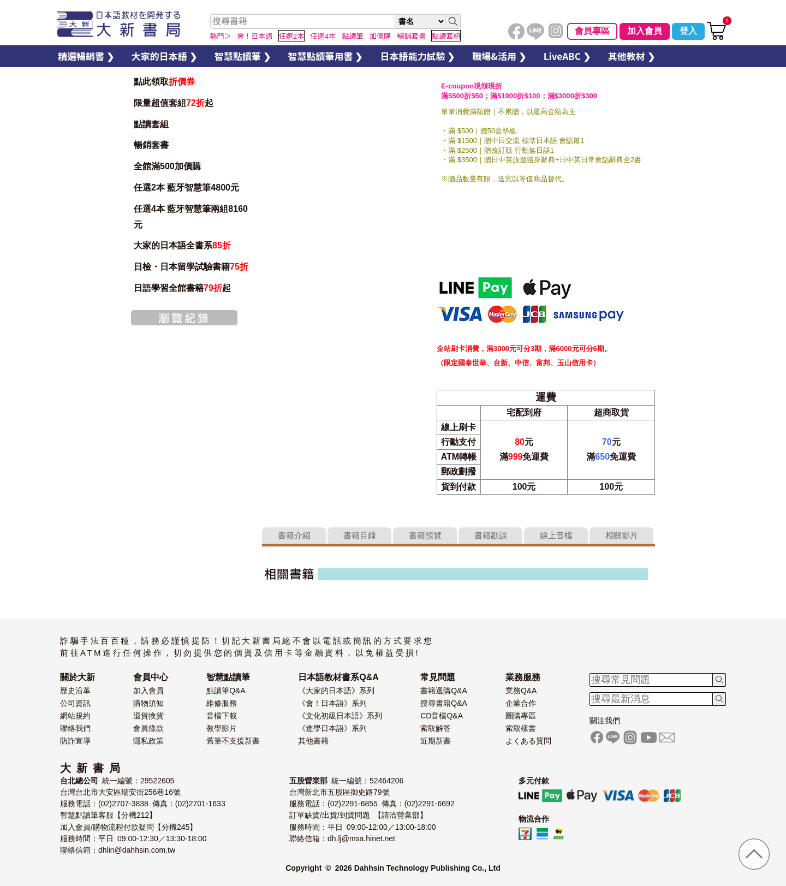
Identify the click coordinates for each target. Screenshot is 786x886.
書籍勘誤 (490, 535)
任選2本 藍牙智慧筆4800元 (186, 187)
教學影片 (221, 728)
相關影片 (621, 535)
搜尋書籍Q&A (443, 703)
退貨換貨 (148, 715)
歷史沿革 (75, 690)
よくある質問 (528, 740)
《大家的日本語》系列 (336, 690)
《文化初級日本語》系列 (340, 715)
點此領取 (164, 81)
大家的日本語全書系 (182, 245)
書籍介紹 (294, 535)
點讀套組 (151, 124)
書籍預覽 (425, 535)
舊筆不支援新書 (233, 740)
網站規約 (75, 715)
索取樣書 (520, 728)
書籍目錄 (359, 535)
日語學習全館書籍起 (182, 288)
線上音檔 (556, 535)
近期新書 (435, 740)
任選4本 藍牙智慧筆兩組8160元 (191, 216)
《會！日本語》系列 (332, 703)
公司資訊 (75, 703)
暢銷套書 (151, 145)
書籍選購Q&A (443, 690)
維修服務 (221, 703)
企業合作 (520, 703)
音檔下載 (221, 715)
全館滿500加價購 (168, 166)
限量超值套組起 (173, 103)
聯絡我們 (75, 728)
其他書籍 (313, 740)
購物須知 (148, 703)
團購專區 (520, 715)
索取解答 (435, 728)
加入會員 (644, 30)
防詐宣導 (75, 740)
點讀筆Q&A (226, 690)
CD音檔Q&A (441, 715)
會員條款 (148, 728)
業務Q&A (521, 690)
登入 (688, 30)
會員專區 (592, 30)
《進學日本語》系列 (332, 728)
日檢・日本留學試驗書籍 (191, 266)
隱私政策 (148, 740)
